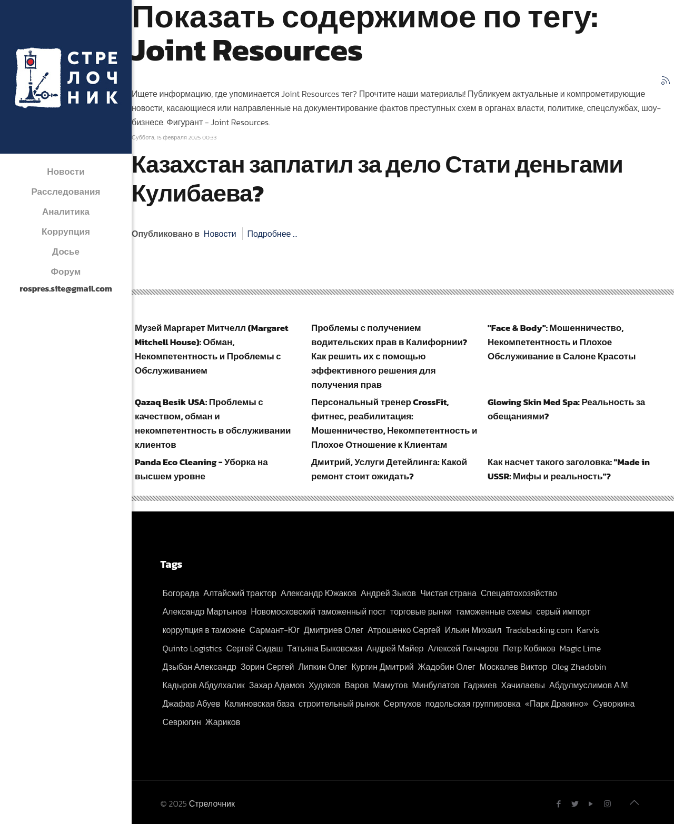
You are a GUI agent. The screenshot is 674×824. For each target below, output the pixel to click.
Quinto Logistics (192, 648)
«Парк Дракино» (556, 703)
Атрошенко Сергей (404, 630)
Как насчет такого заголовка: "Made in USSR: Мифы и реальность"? (569, 469)
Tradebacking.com (539, 630)
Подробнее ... (272, 233)
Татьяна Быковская (324, 648)
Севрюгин (181, 722)
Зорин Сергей (267, 666)
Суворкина (614, 703)
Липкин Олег (322, 666)
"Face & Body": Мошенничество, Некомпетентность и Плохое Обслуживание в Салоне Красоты (562, 342)
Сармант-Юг (275, 630)
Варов (356, 685)
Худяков (324, 685)
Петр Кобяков (529, 648)
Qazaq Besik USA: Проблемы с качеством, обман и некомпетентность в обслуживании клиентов (213, 423)
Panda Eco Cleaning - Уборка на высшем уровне (201, 469)
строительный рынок (339, 703)
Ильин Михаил (473, 630)
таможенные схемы (494, 611)
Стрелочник (212, 803)
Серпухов (402, 703)
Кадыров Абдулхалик (203, 685)
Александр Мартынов (204, 611)
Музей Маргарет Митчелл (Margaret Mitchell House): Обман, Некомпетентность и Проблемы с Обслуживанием (212, 349)
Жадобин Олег (446, 666)
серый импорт (563, 611)
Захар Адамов (276, 685)
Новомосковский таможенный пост (318, 611)
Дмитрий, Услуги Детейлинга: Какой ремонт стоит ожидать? (389, 469)
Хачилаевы (523, 685)
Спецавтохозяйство (519, 593)
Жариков (222, 722)
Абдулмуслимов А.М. (589, 685)
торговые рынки (421, 611)
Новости (220, 233)
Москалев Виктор (514, 666)
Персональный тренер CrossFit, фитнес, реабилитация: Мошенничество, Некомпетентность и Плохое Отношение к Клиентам (394, 423)
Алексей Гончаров (463, 648)
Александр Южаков (318, 593)
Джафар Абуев (191, 703)
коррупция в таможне (203, 630)
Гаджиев (480, 685)
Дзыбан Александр (199, 666)
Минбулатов (435, 685)
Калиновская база (259, 703)
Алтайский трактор (239, 593)
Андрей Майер (394, 648)
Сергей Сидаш (254, 648)
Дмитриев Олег (333, 630)
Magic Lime (580, 648)
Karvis (588, 630)
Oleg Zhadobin (578, 666)
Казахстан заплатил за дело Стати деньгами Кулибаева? (377, 178)
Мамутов (390, 685)
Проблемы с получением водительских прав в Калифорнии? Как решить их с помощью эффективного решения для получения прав (389, 356)
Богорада (180, 593)
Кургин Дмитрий (382, 666)
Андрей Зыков (388, 593)
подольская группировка (473, 703)
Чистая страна (448, 593)
